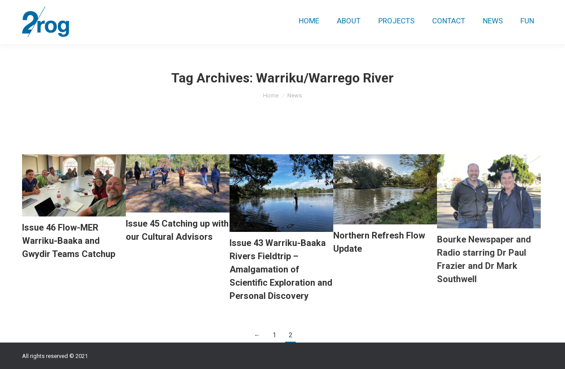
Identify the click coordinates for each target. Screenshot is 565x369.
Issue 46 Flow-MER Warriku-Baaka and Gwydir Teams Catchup (68, 240)
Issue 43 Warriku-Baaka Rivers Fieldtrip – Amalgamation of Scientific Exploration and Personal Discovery (281, 269)
